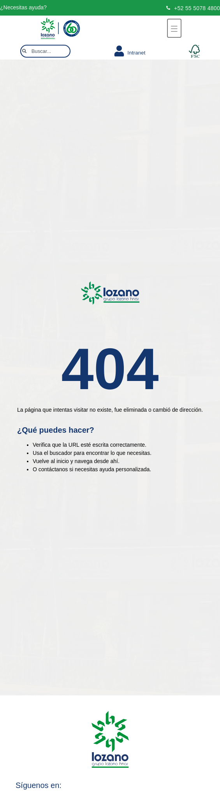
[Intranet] (119, 51)
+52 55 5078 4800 (197, 8)
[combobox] (45, 51)
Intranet (136, 53)
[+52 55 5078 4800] (168, 8)
